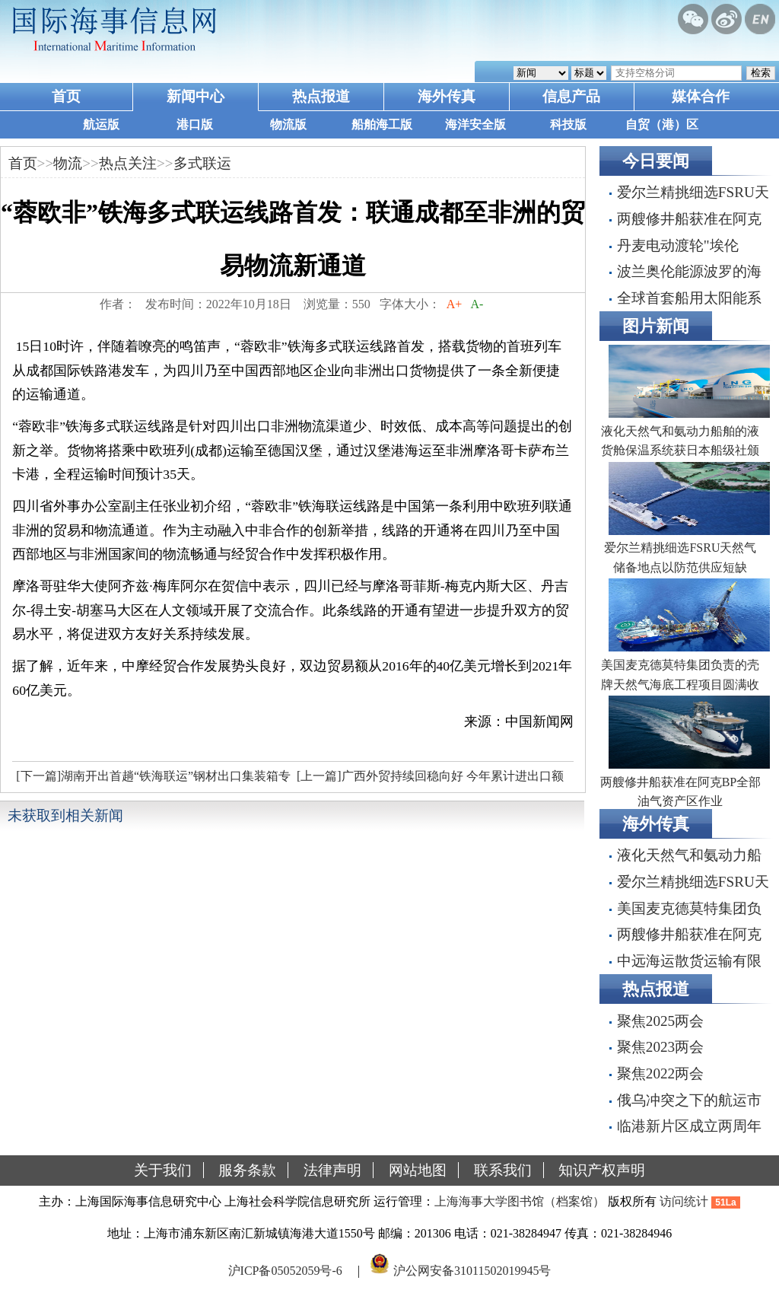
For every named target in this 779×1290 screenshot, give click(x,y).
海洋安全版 (475, 124)
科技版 (568, 124)
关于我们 (163, 1170)
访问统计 (684, 1201)
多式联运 (202, 163)
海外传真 (446, 96)
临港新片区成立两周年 (689, 1126)
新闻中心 (195, 96)
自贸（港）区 (661, 124)
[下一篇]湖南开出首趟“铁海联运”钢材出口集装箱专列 (151, 780)
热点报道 (321, 96)
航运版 (101, 124)
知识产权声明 (601, 1170)
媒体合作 (701, 96)
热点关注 (128, 163)
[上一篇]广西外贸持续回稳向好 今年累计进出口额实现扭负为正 (428, 780)
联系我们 (503, 1170)
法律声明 (332, 1170)
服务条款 (247, 1170)
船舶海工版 (381, 124)
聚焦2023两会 (660, 1047)
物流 (67, 163)
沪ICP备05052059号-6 (285, 1269)
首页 (66, 96)
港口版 (194, 124)
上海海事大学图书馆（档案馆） (519, 1201)
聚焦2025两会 (660, 1021)
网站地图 (418, 1170)
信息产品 (571, 96)
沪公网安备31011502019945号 (472, 1269)
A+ (455, 304)
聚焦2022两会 (660, 1073)
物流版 (288, 124)
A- (477, 304)
